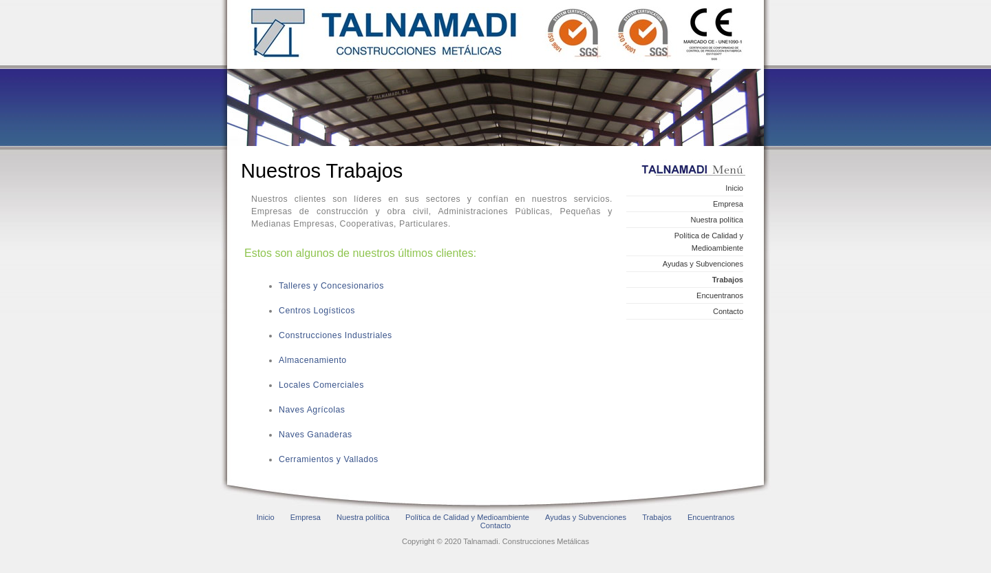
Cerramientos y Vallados (329, 459)
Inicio (734, 188)
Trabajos (727, 279)
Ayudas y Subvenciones (703, 264)
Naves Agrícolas (312, 410)
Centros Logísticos (317, 310)
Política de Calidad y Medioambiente (708, 241)
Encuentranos (719, 295)
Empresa (728, 204)
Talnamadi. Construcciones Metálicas (497, 34)
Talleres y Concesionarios (331, 286)
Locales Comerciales (321, 385)
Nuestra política (717, 220)
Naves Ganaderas (315, 434)
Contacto (728, 311)
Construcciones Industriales (335, 335)
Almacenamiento (313, 360)
